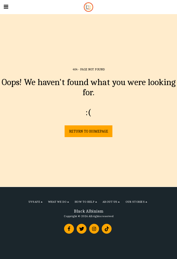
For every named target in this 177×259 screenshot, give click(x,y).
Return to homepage (88, 131)
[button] (5, 7)
